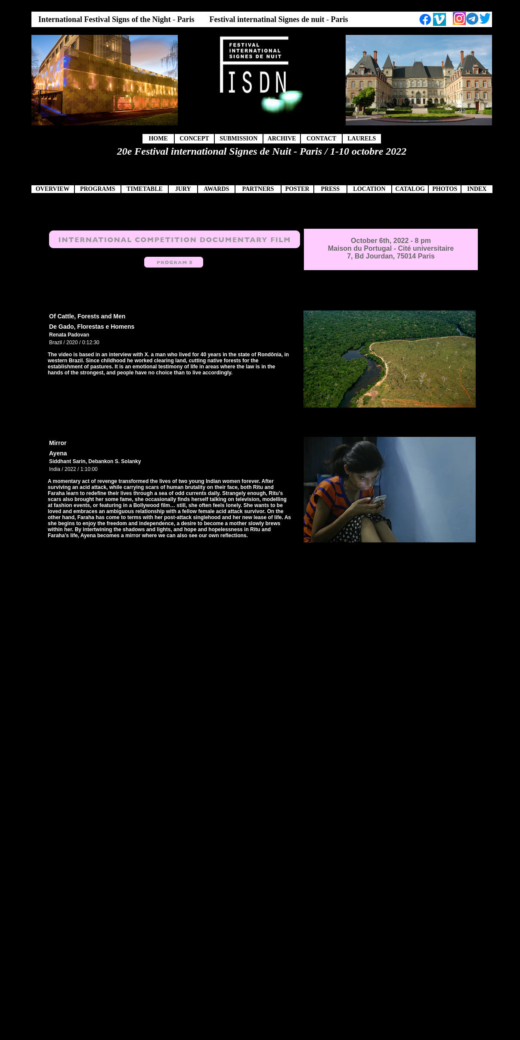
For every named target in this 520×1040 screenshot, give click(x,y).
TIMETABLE (145, 189)
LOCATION (369, 189)
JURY (183, 189)
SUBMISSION (238, 138)
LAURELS (361, 138)
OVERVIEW (53, 189)
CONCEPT (194, 138)
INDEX (476, 189)
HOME (158, 138)
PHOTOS (444, 189)
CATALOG (410, 189)
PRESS (330, 189)
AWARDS (216, 189)
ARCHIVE (282, 138)
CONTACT (321, 138)
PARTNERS (258, 189)
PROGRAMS (97, 189)
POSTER (297, 189)
